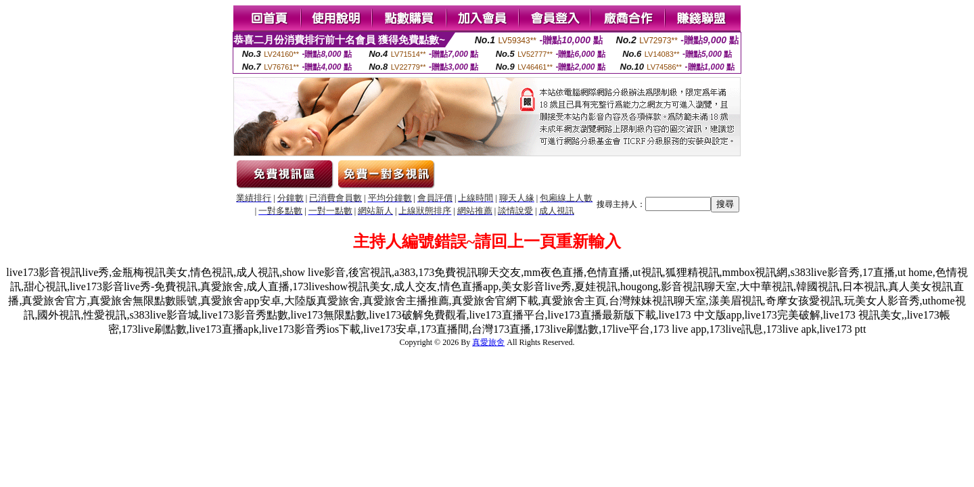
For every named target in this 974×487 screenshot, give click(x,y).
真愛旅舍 (488, 342)
